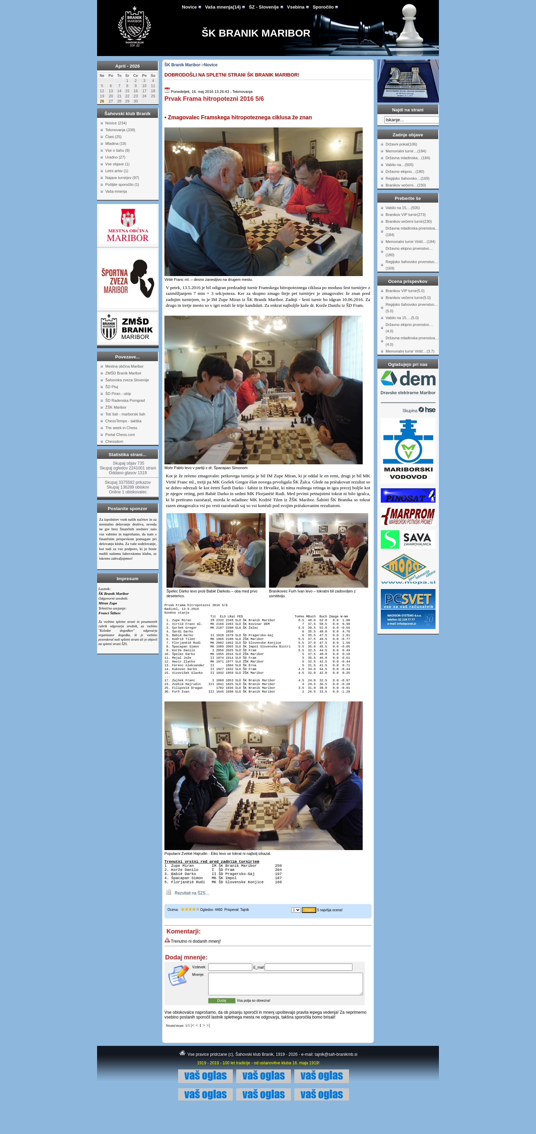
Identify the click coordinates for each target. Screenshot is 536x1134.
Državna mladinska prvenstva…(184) (412, 231)
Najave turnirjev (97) (122, 178)
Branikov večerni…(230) (406, 185)
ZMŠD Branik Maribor (123, 373)
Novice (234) (115, 123)
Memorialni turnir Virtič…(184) (411, 242)
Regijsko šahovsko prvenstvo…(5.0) (412, 307)
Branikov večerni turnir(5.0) (408, 298)
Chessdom (114, 441)
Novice (189, 7)
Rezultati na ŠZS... (192, 915)
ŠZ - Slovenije (264, 7)
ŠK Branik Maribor (256, 33)
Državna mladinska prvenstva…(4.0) (412, 341)
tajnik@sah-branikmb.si (336, 1081)
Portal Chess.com (120, 435)
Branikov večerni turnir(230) (409, 221)
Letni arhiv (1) (116, 171)
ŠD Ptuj (111, 387)
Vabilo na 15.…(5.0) (402, 318)
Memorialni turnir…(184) (406, 151)
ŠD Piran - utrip (118, 394)
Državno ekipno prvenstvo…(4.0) (409, 328)
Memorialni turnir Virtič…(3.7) (410, 351)
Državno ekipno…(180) (405, 171)
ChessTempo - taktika (123, 421)
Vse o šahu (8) (117, 150)
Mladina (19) (115, 143)
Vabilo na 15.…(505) (403, 208)
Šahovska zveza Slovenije (127, 380)
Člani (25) (113, 137)
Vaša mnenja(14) (223, 7)
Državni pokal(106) (401, 144)
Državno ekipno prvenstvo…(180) (409, 251)
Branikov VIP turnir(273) (406, 215)
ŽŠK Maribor (115, 407)
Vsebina (296, 7)
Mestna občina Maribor (124, 366)
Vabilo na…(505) (400, 165)
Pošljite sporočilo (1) (122, 184)
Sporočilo (323, 7)
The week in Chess (121, 428)
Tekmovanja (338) (120, 130)
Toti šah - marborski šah (125, 414)
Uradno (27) (115, 157)
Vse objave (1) (117, 164)
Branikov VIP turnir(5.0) (405, 291)
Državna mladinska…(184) (408, 158)
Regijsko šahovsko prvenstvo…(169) (412, 265)
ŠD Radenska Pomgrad (125, 400)
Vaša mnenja (116, 191)
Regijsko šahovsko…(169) (407, 178)
